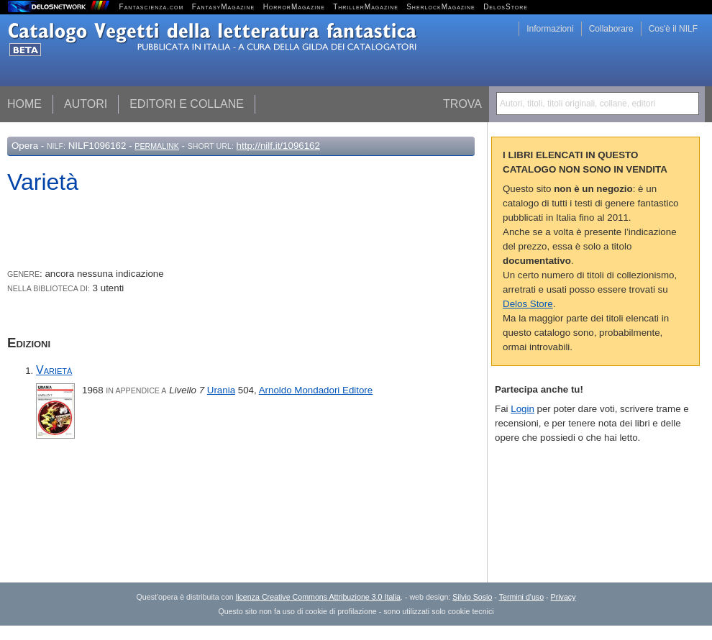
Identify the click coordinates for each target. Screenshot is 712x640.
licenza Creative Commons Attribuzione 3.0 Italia (318, 597)
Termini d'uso (521, 597)
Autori (85, 104)
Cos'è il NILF (673, 29)
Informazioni (549, 29)
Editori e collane (186, 104)
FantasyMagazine (223, 7)
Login (522, 408)
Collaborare (611, 29)
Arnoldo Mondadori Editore (316, 390)
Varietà (54, 370)
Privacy (563, 597)
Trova (462, 104)
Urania (221, 390)
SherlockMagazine (440, 7)
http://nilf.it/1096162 (278, 145)
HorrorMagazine (294, 7)
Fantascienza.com (151, 7)
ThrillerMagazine (365, 7)
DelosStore (505, 7)
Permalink (156, 146)
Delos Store (528, 303)
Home (24, 104)
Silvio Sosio (472, 597)
